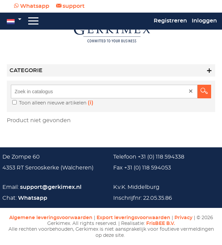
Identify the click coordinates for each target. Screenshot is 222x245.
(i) (90, 102)
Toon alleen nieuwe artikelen (53, 102)
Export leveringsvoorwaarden (133, 217)
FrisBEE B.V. (160, 223)
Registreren (170, 20)
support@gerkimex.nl (51, 187)
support (74, 6)
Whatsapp (34, 6)
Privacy (183, 217)
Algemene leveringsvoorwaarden (50, 217)
